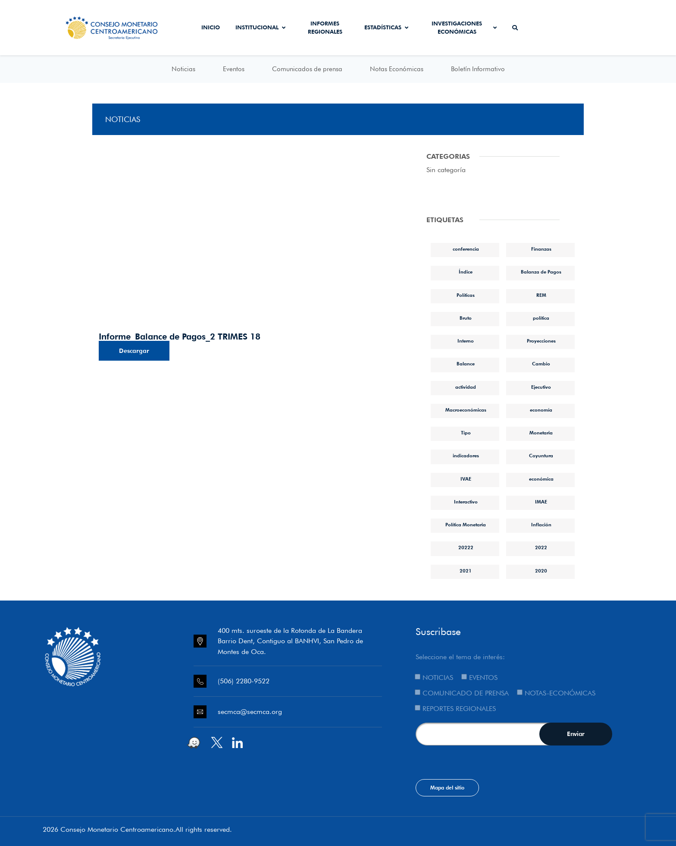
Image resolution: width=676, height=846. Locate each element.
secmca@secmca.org (250, 712)
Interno (465, 341)
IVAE (465, 479)
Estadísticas (386, 27)
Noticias (183, 69)
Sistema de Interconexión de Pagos (598, 27)
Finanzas (541, 249)
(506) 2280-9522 (243, 681)
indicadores (466, 456)
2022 (541, 547)
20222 (465, 547)
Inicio (210, 27)
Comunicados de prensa (307, 69)
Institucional (260, 27)
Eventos (233, 69)
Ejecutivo (541, 387)
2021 (466, 571)
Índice (466, 272)
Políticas (466, 295)
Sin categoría (446, 170)
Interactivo (466, 502)
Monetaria (541, 433)
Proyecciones (541, 341)
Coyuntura (541, 456)
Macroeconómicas (465, 410)
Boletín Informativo (478, 69)
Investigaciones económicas (464, 27)
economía (541, 410)
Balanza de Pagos (541, 272)
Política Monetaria (465, 525)
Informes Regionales (325, 27)
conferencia (466, 249)
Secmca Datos (549, 27)
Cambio (541, 364)
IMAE (541, 502)
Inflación (541, 525)
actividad (465, 387)
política (541, 318)
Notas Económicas (396, 69)
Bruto (466, 318)
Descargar (134, 350)
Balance (466, 364)
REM (541, 295)
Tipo (466, 433)
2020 (541, 571)
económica (541, 479)
